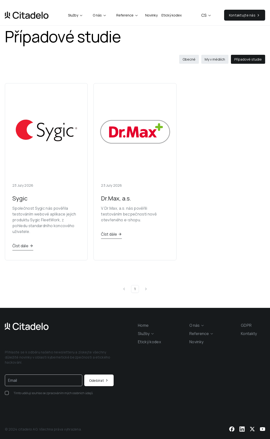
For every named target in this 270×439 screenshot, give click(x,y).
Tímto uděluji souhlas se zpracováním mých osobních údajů (53, 393)
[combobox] (75, 15)
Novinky (151, 15)
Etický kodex (171, 15)
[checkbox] (7, 393)
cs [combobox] (206, 15)
